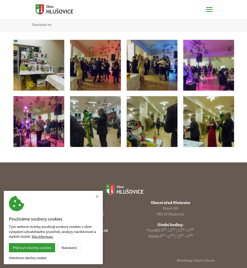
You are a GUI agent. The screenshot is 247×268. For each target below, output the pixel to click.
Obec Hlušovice (70, 260)
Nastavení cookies (79, 236)
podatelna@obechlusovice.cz (82, 230)
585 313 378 (81, 224)
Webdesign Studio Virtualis (196, 260)
